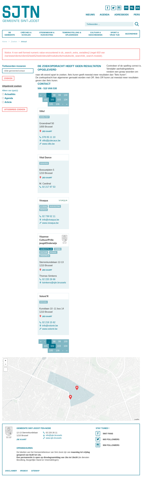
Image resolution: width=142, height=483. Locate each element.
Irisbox (24, 471)
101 (46, 99)
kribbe (58, 249)
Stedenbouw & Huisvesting (47, 33)
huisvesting (55, 206)
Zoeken (14, 41)
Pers (137, 14)
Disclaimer (11, 471)
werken (43, 210)
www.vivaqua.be (50, 223)
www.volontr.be (49, 329)
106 (58, 104)
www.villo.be (48, 144)
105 (51, 104)
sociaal (43, 302)
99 (59, 95)
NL (131, 8)
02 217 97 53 (48, 187)
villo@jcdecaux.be (51, 140)
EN (137, 8)
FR (126, 8)
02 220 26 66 (48, 279)
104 (66, 99)
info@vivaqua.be (50, 219)
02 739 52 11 (48, 216)
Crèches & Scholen (26, 33)
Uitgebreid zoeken (12, 86)
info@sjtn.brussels (54, 435)
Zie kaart (45, 131)
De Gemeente (10, 33)
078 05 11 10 (48, 137)
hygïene (43, 206)
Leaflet (136, 420)
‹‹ (40, 95)
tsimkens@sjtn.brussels (54, 282)
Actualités (10, 94)
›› (67, 104)
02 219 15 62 (48, 322)
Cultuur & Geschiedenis (95, 33)
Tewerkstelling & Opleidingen (71, 33)
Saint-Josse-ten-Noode (21, 14)
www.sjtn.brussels (53, 438)
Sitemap (35, 471)
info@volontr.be (50, 325)
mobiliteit (44, 117)
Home (4, 41)
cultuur (43, 252)
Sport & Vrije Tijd (114, 33)
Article (8, 102)
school (53, 252)
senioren (44, 163)
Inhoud (24, 41)
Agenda (104, 14)
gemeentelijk (46, 249)
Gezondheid (131, 34)
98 (54, 95)
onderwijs (44, 256)
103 (59, 99)
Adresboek (121, 14)
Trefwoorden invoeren (14, 66)
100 (66, 95)
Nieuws (90, 14)
